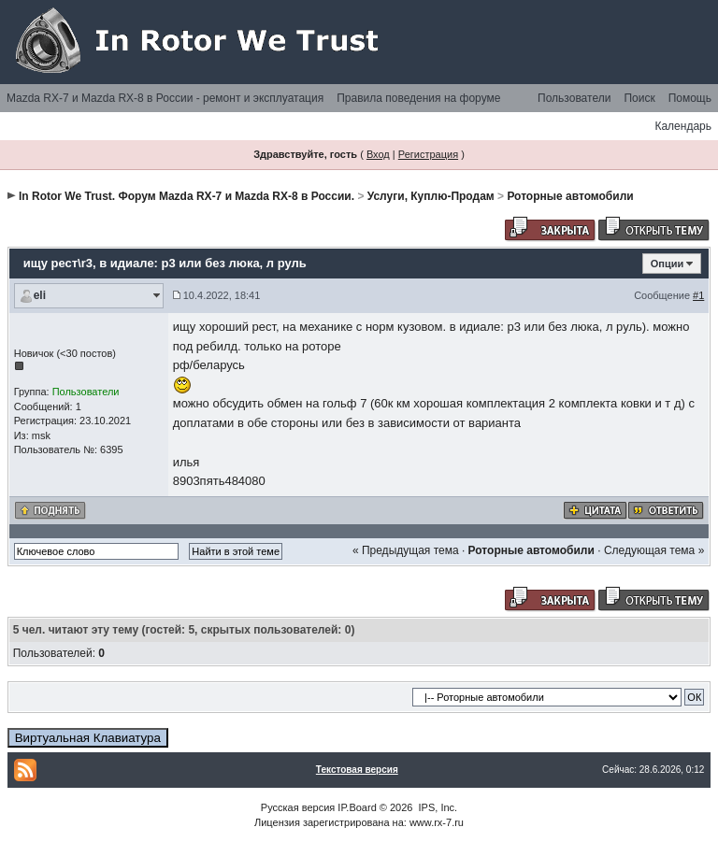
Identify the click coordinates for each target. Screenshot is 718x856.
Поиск (639, 98)
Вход (378, 154)
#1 (698, 295)
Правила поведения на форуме (418, 98)
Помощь (689, 98)
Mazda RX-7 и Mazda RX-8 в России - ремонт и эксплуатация (165, 98)
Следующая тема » (654, 550)
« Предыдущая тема (405, 550)
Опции (667, 263)
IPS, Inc (437, 807)
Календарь (682, 126)
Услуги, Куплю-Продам (431, 196)
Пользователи (574, 98)
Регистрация (428, 154)
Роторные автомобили (570, 196)
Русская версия (298, 807)
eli (40, 295)
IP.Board (356, 807)
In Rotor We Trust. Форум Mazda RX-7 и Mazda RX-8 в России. (186, 196)
